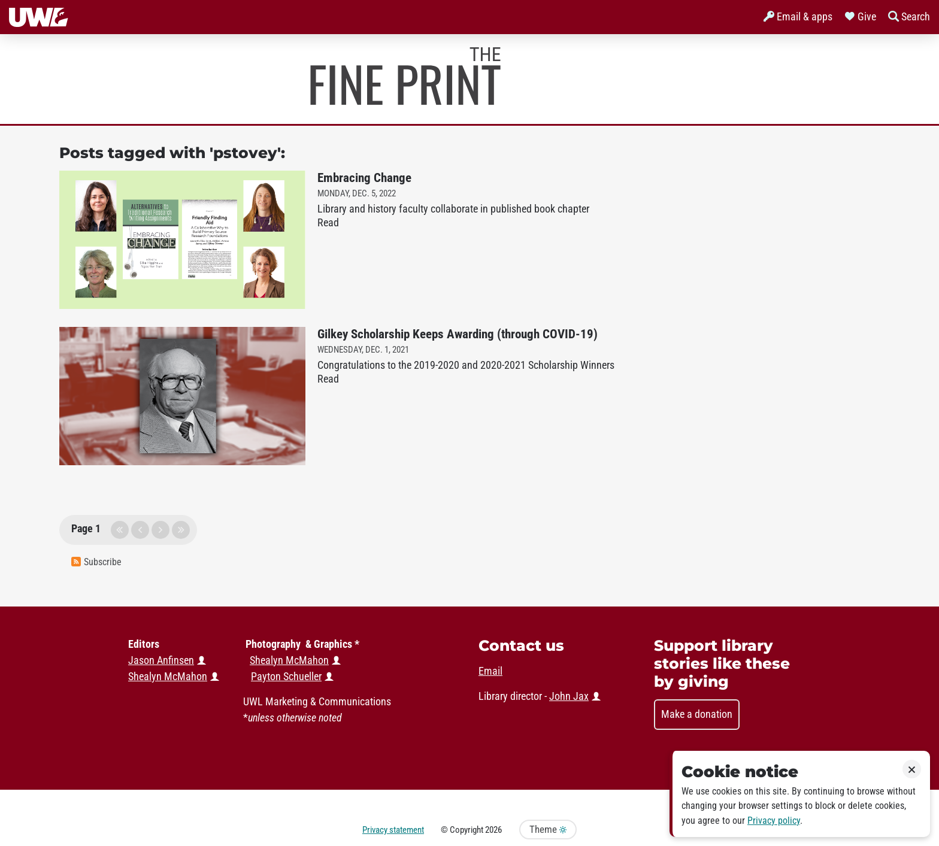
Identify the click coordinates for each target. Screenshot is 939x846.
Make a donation (696, 714)
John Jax (569, 696)
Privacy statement (393, 829)
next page (160, 530)
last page (181, 530)
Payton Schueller (286, 677)
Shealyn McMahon (289, 660)
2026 (493, 829)
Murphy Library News (405, 76)
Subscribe (96, 562)
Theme (548, 829)
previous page (140, 530)
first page (120, 530)
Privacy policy (773, 820)
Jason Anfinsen (161, 660)
